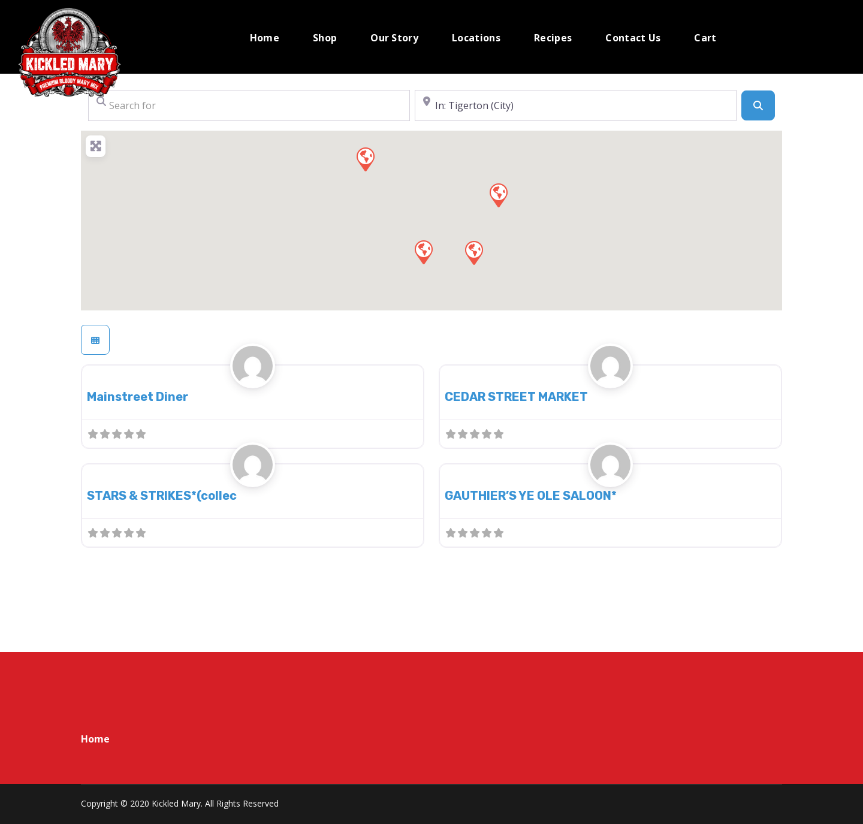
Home (95, 738)
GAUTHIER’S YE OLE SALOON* (531, 495)
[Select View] (95, 340)
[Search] (758, 105)
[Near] (576, 105)
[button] (365, 159)
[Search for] (249, 105)
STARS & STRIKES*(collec (162, 495)
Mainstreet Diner (137, 397)
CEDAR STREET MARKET (516, 397)
